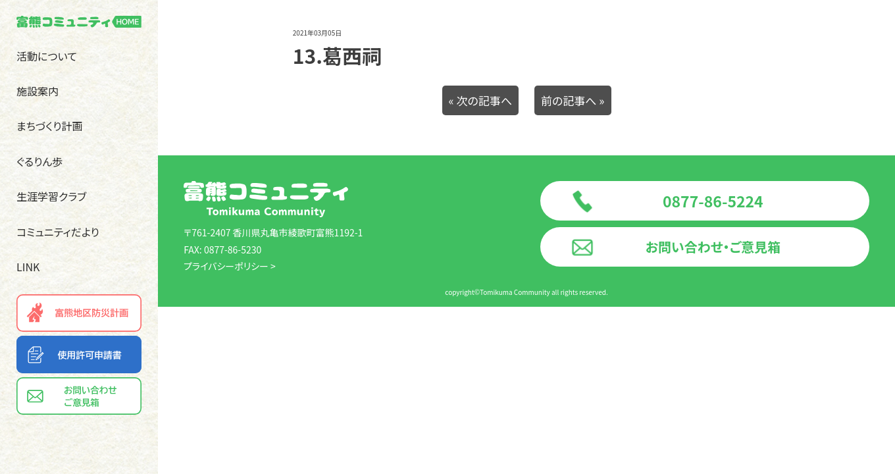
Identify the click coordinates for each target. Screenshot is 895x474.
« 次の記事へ (481, 100)
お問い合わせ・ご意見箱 (713, 246)
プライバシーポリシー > (230, 266)
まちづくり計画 (49, 126)
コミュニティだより (57, 232)
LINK (27, 267)
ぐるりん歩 (39, 161)
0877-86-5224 (713, 201)
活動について (46, 56)
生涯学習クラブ (51, 196)
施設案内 (37, 91)
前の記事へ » (573, 100)
